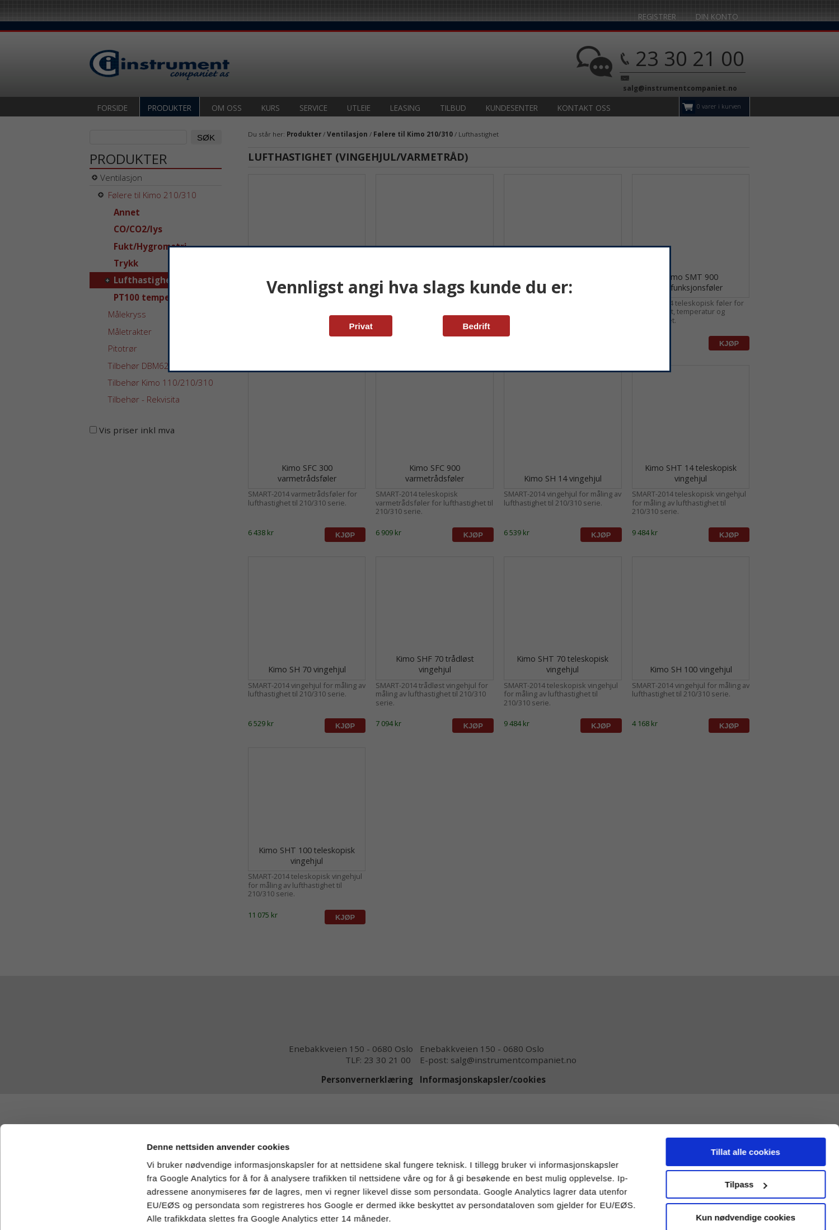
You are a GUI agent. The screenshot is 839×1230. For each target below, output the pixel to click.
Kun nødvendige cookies (745, 1176)
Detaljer (162, 1208)
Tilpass (746, 1143)
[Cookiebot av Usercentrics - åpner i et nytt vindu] (72, 1208)
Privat (361, 326)
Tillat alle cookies (745, 1110)
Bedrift (476, 326)
